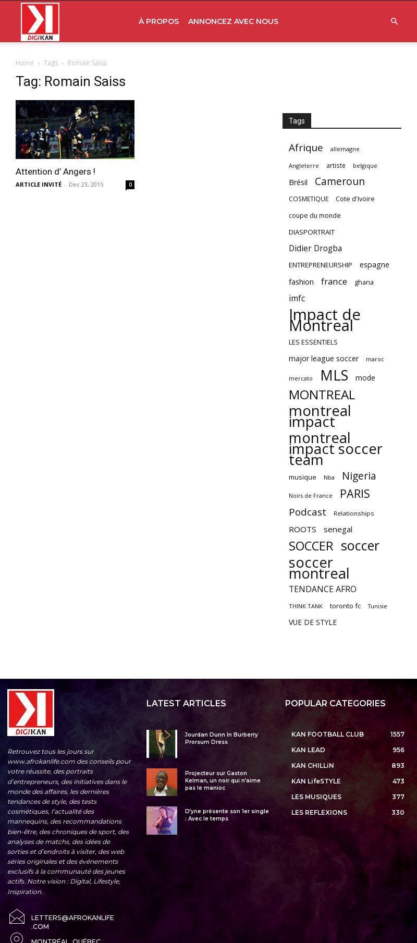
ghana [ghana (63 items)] (364, 282)
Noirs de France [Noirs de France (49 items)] (311, 495)
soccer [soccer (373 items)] (360, 545)
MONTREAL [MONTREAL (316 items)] (322, 394)
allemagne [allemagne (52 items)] (345, 149)
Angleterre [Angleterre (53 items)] (304, 165)
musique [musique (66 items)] (302, 477)
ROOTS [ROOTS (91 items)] (302, 529)
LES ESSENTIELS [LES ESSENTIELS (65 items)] (313, 342)
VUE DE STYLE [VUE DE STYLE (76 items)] (313, 622)
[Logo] (40, 22)
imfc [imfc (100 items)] (297, 298)
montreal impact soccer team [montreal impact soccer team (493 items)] (336, 448)
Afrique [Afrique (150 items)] (306, 147)
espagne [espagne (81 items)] (374, 265)
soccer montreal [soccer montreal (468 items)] (319, 568)
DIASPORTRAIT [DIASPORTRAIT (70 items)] (312, 232)
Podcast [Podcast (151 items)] (307, 512)
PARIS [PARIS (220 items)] (355, 493)
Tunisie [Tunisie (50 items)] (377, 606)
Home (25, 62)
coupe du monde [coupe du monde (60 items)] (315, 215)
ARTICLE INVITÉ (39, 184)
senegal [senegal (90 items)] (338, 529)
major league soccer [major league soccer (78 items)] (324, 358)
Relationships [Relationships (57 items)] (354, 513)
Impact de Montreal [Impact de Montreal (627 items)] (325, 320)
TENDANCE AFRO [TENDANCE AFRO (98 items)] (323, 589)
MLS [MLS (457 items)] (334, 375)
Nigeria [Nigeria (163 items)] (359, 475)
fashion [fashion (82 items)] (301, 282)
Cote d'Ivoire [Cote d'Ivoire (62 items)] (355, 198)
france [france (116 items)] (334, 281)
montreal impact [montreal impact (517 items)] (320, 416)
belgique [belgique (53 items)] (365, 165)
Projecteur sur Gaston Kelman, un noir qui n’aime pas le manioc (223, 780)
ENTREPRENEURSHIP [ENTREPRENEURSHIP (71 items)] (320, 265)
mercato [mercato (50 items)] (301, 378)
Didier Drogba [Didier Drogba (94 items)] (315, 248)
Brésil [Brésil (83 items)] (298, 182)
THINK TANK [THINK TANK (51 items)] (306, 606)
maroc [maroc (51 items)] (375, 359)
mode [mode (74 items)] (365, 378)
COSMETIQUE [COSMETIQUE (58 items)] (308, 198)
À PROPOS (159, 21)
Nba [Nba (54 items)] (329, 477)
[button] (394, 22)
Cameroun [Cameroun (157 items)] (340, 181)
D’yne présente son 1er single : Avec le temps (227, 815)
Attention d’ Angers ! (55, 171)
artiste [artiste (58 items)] (336, 165)
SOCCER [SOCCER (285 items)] (311, 546)
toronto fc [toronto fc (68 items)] (345, 605)
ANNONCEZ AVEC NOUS (233, 21)
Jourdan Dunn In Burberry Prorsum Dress (221, 738)
